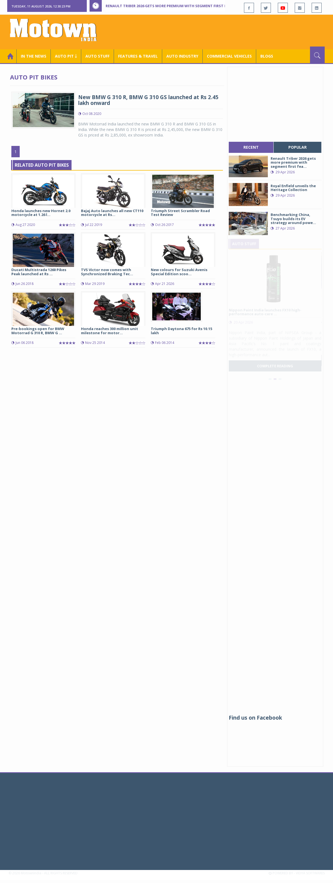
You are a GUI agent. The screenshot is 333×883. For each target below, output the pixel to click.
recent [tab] (251, 147)
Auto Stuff (97, 56)
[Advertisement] (224, 31)
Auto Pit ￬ (66, 56)
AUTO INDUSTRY (182, 56)
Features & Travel (138, 56)
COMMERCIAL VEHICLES (229, 56)
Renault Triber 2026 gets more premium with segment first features (174, 5)
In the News (33, 56)
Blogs (266, 56)
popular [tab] (297, 147)
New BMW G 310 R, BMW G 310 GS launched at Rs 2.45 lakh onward (148, 100)
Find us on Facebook (255, 717)
